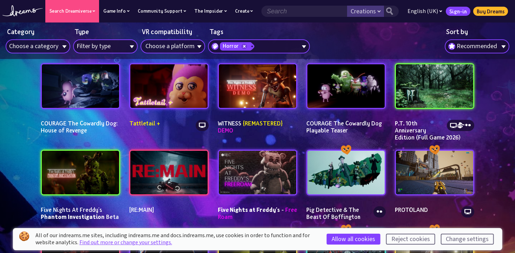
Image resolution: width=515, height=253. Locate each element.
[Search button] (391, 11)
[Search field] (304, 11)
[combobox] (477, 46)
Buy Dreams (490, 11)
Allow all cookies (353, 239)
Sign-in (458, 11)
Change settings (467, 239)
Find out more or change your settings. (125, 242)
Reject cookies (410, 239)
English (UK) (424, 11)
